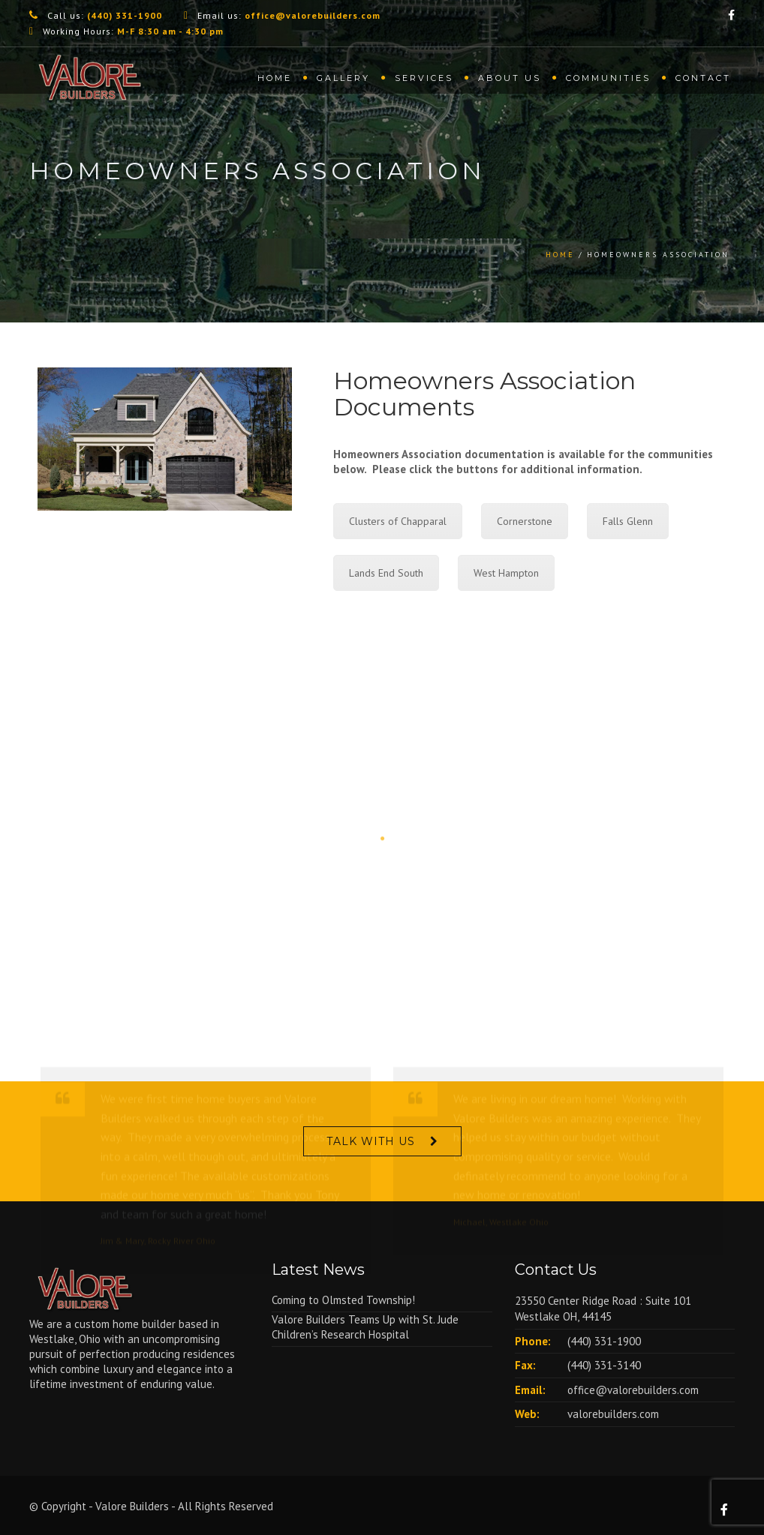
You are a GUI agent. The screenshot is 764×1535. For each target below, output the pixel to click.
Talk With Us (370, 1141)
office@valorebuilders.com (633, 1390)
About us (509, 78)
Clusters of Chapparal (398, 521)
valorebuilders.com (613, 1414)
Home (274, 78)
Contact (703, 78)
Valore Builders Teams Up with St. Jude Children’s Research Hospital (365, 1327)
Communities (608, 78)
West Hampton (506, 573)
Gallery (343, 78)
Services (424, 78)
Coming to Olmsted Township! (343, 1300)
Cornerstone (524, 521)
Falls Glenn (628, 521)
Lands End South (386, 573)
